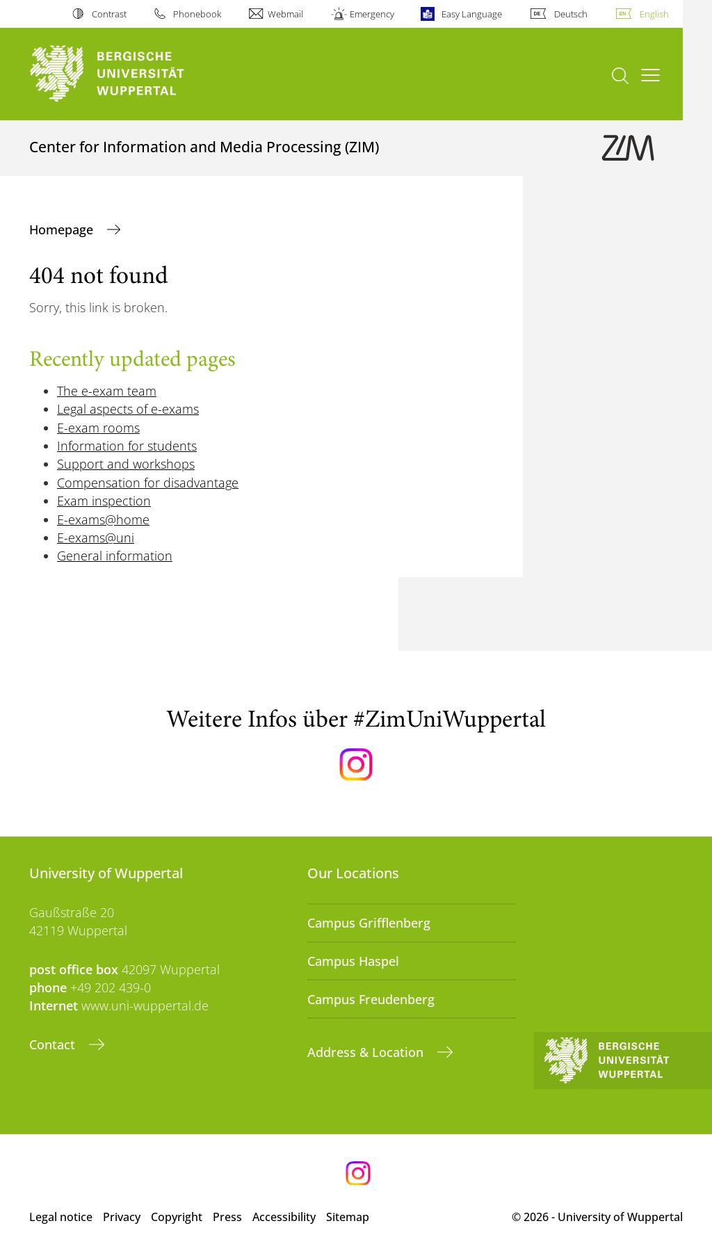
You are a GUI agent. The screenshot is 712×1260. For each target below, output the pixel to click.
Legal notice (60, 1217)
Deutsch (571, 14)
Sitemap (347, 1217)
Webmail (285, 14)
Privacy (121, 1217)
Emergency (372, 14)
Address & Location (367, 1052)
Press (227, 1217)
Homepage (63, 229)
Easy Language (472, 14)
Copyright (176, 1217)
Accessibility (284, 1217)
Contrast (109, 14)
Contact (54, 1044)
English (654, 14)
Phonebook (197, 14)
